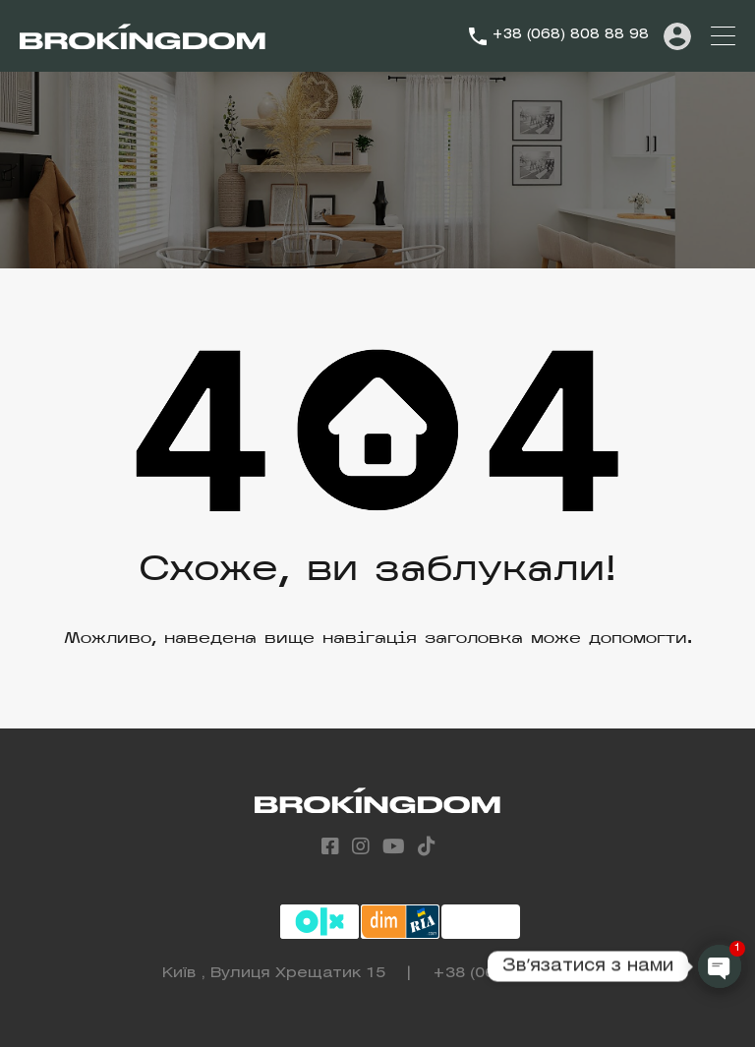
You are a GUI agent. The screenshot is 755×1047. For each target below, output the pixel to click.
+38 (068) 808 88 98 (570, 35)
